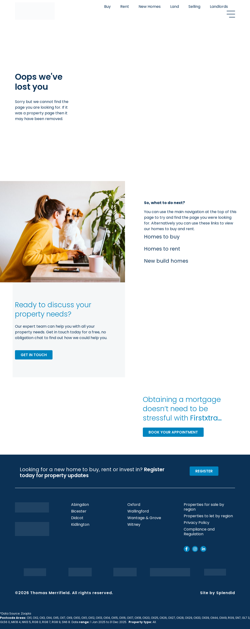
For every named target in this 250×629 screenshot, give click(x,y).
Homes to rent (162, 248)
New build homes (166, 260)
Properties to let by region (208, 516)
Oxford (133, 504)
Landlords (219, 6)
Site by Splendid (217, 593)
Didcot (77, 518)
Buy (107, 6)
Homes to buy (162, 236)
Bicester (79, 511)
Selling (194, 6)
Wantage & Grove (144, 518)
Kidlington (80, 524)
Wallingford (138, 511)
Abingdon (80, 504)
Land (174, 6)
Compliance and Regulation (199, 531)
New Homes (150, 6)
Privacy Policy (196, 522)
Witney (133, 524)
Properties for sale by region (204, 507)
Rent (124, 6)
